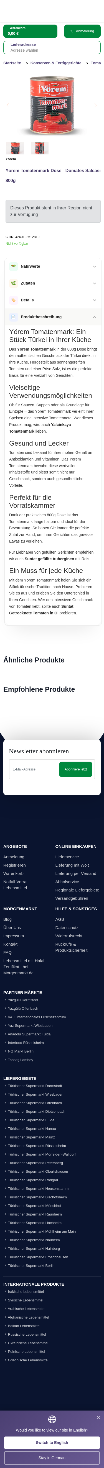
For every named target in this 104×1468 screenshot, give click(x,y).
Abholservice (67, 881)
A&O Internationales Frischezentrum (34, 1017)
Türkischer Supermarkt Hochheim (32, 1223)
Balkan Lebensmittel (21, 1326)
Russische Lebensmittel (24, 1334)
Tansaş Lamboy (18, 1060)
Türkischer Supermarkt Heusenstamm (36, 1188)
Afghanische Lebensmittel (26, 1317)
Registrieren (14, 865)
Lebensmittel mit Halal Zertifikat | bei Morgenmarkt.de (23, 966)
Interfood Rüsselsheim (23, 1043)
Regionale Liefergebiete (77, 890)
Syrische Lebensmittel (23, 1300)
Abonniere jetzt (76, 769)
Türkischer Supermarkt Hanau (29, 1129)
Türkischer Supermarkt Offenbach (32, 1103)
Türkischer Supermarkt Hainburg (31, 1248)
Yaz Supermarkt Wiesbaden (27, 1026)
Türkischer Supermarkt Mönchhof (32, 1206)
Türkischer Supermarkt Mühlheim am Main (39, 1231)
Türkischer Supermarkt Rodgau (30, 1180)
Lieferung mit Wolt (72, 865)
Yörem (11, 159)
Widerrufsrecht (69, 935)
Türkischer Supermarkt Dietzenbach (34, 1111)
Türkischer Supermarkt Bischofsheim (35, 1197)
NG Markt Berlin (18, 1051)
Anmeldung (82, 31)
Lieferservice (67, 856)
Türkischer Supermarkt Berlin (29, 1266)
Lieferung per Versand (76, 873)
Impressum (13, 935)
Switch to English (52, 1442)
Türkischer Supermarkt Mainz (29, 1137)
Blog (7, 919)
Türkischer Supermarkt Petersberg (33, 1163)
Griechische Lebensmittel (26, 1360)
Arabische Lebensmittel (24, 1309)
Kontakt (10, 944)
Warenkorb (13, 873)
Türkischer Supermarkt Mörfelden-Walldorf (39, 1154)
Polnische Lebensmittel (24, 1351)
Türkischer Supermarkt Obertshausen (35, 1171)
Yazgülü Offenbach (20, 1008)
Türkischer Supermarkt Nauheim (31, 1240)
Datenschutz (66, 927)
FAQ (7, 952)
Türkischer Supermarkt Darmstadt (32, 1086)
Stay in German (52, 1458)
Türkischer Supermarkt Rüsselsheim (34, 1146)
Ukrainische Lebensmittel (25, 1343)
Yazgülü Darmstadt (20, 1000)
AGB (59, 919)
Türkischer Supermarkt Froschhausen (35, 1257)
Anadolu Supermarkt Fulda (27, 1034)
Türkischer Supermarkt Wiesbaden (33, 1094)
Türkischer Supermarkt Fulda (28, 1120)
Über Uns (12, 927)
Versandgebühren (71, 898)
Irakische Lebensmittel (23, 1292)
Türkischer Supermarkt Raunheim (32, 1214)
